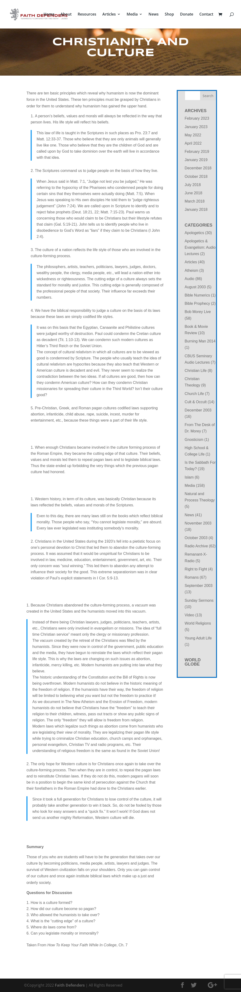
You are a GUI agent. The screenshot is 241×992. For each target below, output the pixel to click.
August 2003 (195, 287)
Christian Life (196, 371)
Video (189, 615)
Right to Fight (196, 569)
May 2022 (193, 135)
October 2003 (196, 538)
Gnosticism (194, 440)
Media (132, 15)
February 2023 (197, 118)
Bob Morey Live (198, 312)
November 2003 (198, 523)
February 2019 (197, 152)
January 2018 (196, 209)
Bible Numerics (197, 295)
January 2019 (196, 160)
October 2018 (196, 177)
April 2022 (193, 143)
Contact (206, 15)
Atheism (191, 270)
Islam (189, 477)
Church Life (194, 394)
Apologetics (194, 233)
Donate (186, 15)
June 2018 (193, 193)
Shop (169, 15)
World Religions (198, 623)
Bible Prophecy (197, 303)
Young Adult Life (198, 638)
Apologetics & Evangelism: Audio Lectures (200, 247)
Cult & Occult (196, 402)
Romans (192, 577)
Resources (87, 15)
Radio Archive (196, 546)
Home (49, 15)
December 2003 (198, 410)
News (154, 15)
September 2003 (199, 586)
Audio (189, 279)
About (66, 15)
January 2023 (196, 127)
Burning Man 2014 (200, 341)
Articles (109, 15)
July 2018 (193, 185)
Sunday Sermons (199, 600)
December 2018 (198, 168)
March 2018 (195, 201)
